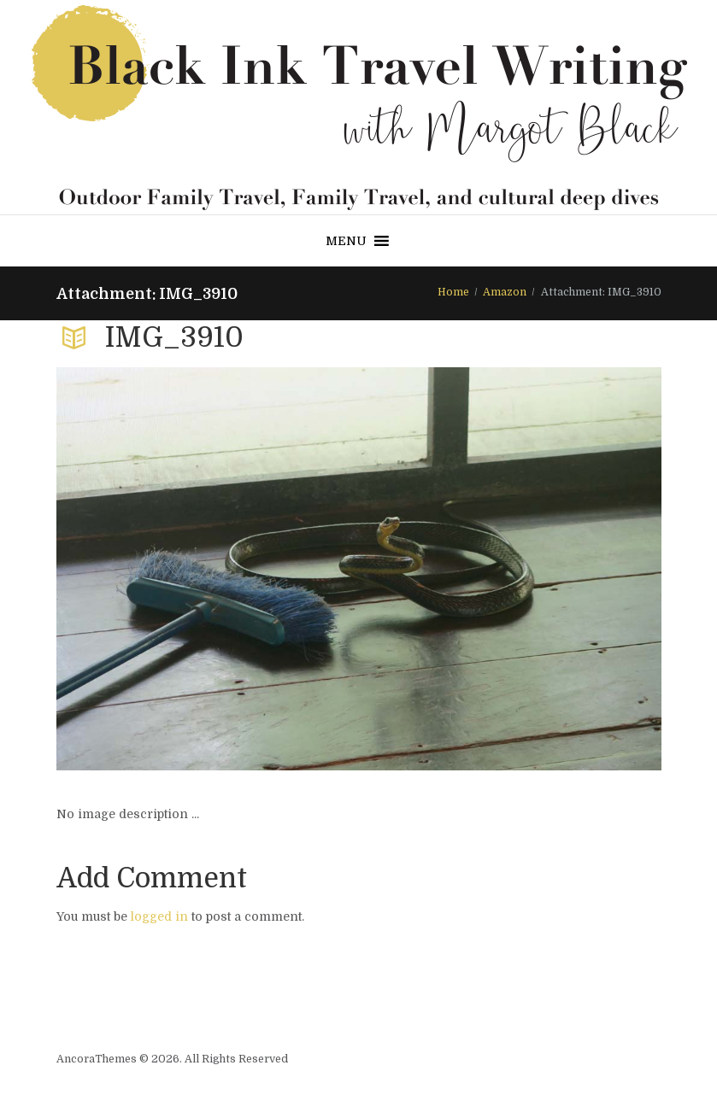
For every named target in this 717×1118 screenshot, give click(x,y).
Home (453, 292)
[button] (346, 240)
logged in (159, 916)
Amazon (504, 292)
